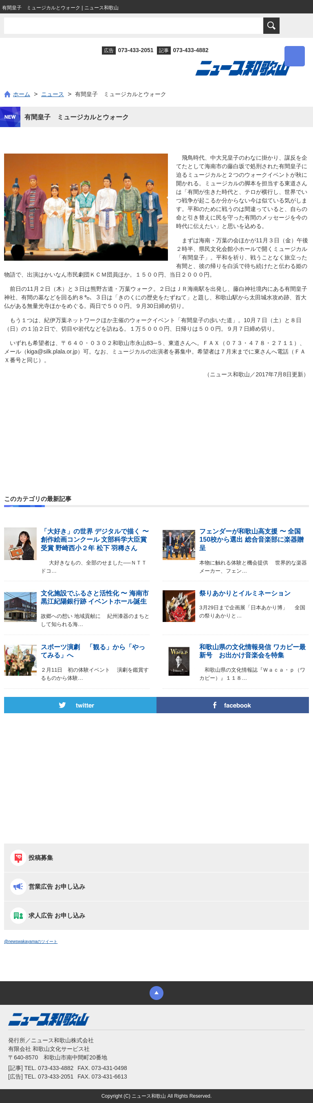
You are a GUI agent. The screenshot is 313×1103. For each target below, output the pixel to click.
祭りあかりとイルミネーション (245, 593)
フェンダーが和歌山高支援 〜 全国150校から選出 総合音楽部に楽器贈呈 (251, 540)
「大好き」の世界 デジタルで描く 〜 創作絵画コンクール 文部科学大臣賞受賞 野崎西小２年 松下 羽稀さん (95, 540)
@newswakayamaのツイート (30, 941)
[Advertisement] (156, 419)
